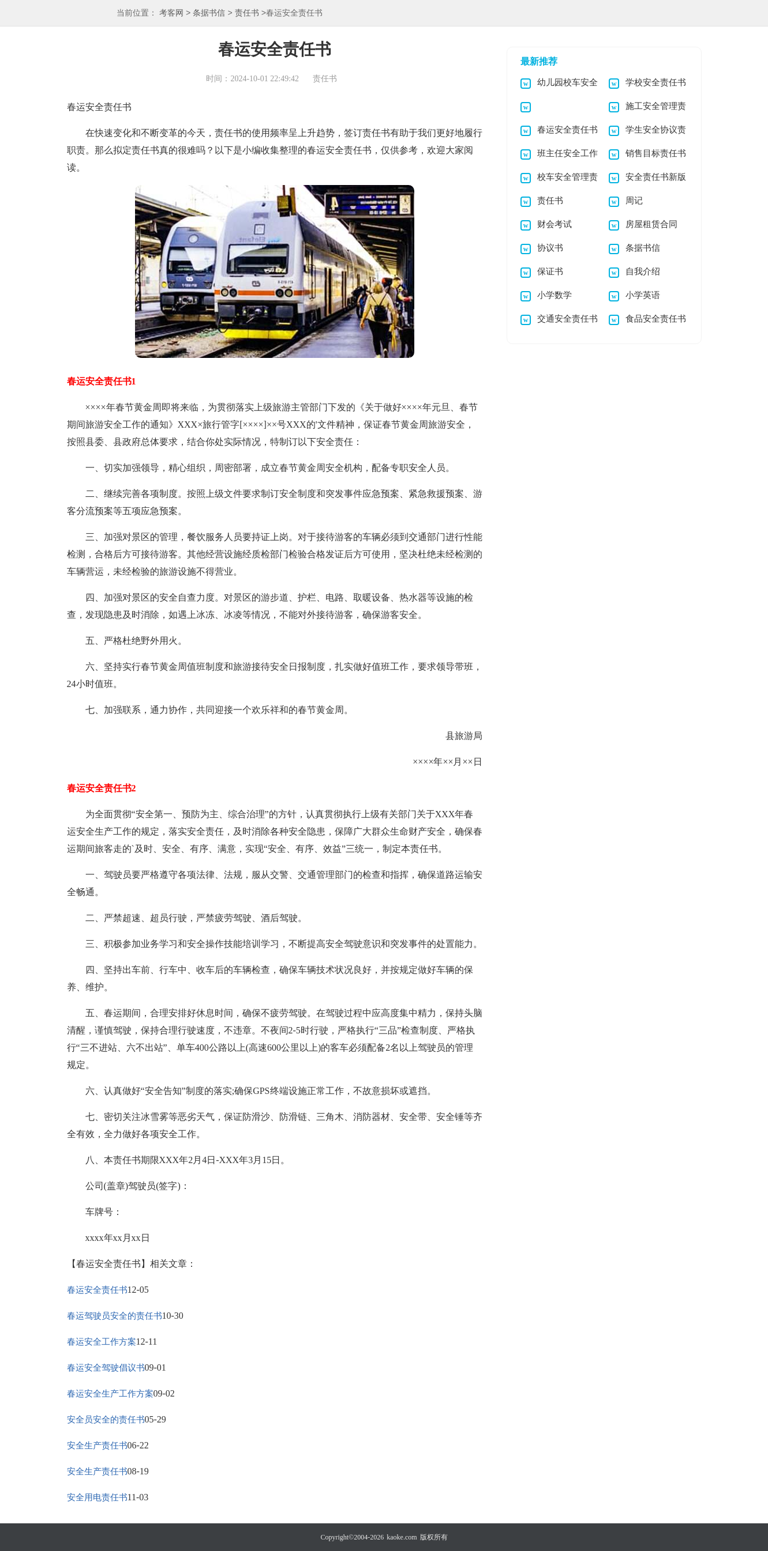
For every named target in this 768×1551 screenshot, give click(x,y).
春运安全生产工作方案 (110, 1393)
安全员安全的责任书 (106, 1419)
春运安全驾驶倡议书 (106, 1367)
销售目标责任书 (655, 153)
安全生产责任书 (97, 1445)
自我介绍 (642, 271)
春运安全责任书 (97, 1290)
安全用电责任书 (97, 1497)
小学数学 (554, 295)
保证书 (550, 271)
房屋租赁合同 (651, 224)
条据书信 (209, 13)
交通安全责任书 (567, 318)
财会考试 (554, 224)
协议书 (550, 247)
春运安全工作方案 (101, 1341)
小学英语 (642, 295)
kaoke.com (402, 1537)
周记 (634, 200)
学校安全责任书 (655, 82)
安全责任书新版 (655, 177)
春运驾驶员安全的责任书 (114, 1315)
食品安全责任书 (655, 318)
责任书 (247, 13)
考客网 (171, 13)
